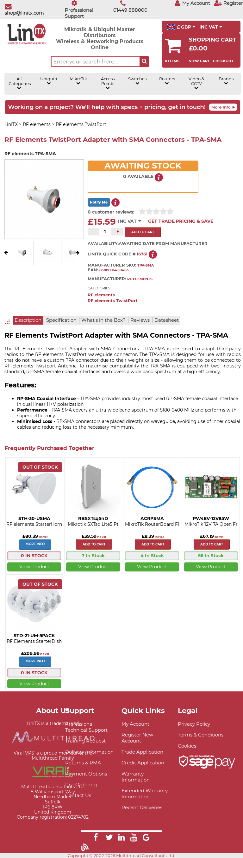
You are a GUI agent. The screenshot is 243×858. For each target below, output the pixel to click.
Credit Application (143, 763)
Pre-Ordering (81, 785)
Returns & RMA (83, 763)
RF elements (101, 295)
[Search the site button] (144, 61)
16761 (142, 254)
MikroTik (78, 80)
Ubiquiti (48, 80)
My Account (135, 724)
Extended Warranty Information (145, 794)
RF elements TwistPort (113, 300)
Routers (167, 80)
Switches (137, 80)
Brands (226, 80)
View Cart (199, 61)
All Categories (19, 83)
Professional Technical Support (86, 727)
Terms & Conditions (200, 735)
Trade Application (142, 752)
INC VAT (210, 27)
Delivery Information (89, 752)
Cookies (187, 746)
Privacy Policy (194, 724)
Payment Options (86, 774)
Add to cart (94, 544)
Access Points (108, 83)
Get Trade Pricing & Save (180, 221)
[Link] (95, 838)
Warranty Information (136, 777)
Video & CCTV (196, 83)
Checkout (223, 61)
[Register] (228, 3)
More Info (35, 544)
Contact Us (78, 795)
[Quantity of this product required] (105, 231)
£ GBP (181, 27)
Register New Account (137, 738)
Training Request (85, 741)
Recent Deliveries (142, 807)
